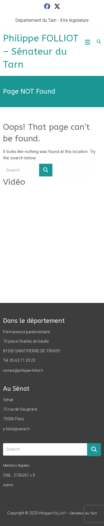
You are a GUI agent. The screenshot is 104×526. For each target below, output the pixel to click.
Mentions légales (16, 465)
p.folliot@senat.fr (16, 429)
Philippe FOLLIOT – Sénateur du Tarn (40, 51)
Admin (8, 485)
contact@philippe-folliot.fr (23, 370)
